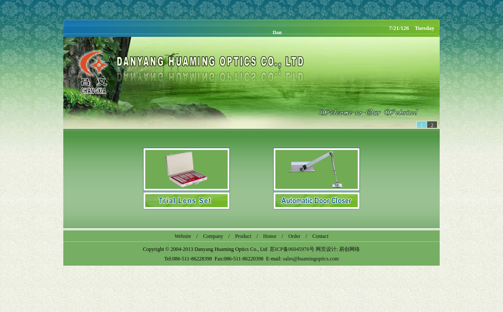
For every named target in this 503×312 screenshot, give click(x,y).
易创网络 (349, 249)
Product (243, 236)
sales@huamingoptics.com (311, 259)
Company (213, 236)
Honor (270, 236)
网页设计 (326, 249)
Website (182, 236)
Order (294, 236)
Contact (320, 236)
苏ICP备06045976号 (292, 249)
